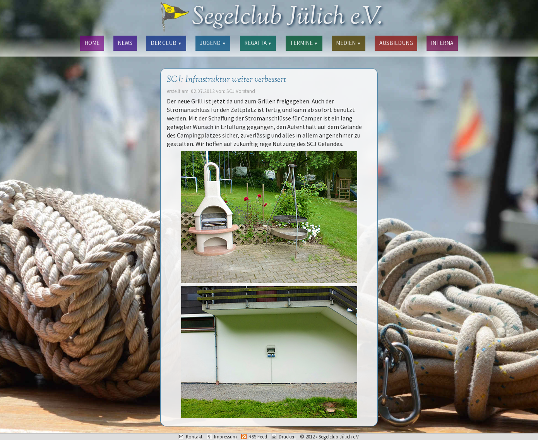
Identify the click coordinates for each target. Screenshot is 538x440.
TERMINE (304, 42)
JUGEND (213, 42)
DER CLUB (166, 42)
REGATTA (258, 42)
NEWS (125, 42)
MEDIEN (348, 42)
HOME (91, 42)
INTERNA (442, 42)
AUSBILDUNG (396, 42)
